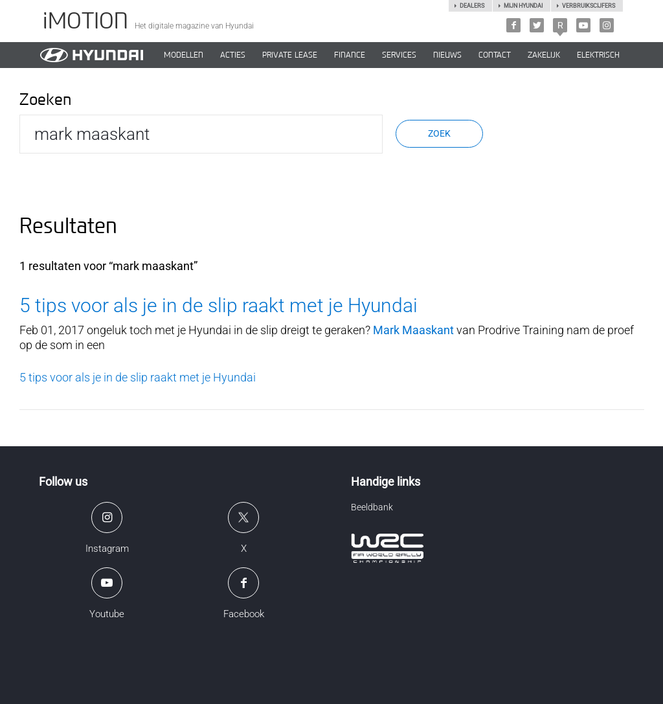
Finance (349, 55)
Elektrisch (598, 55)
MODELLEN (183, 55)
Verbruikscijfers (588, 6)
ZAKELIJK (544, 55)
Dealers (472, 6)
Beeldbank (372, 507)
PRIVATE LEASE (289, 55)
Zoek (439, 133)
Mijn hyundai (523, 6)
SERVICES (399, 55)
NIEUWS (447, 55)
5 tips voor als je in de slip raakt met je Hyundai (218, 305)
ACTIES (232, 55)
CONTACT (494, 55)
